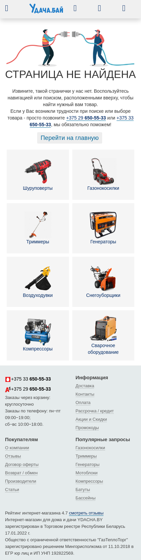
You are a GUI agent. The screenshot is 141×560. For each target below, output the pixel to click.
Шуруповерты (38, 174)
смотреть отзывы (86, 512)
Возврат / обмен (21, 472)
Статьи (12, 489)
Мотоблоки (87, 472)
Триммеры (37, 228)
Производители (20, 481)
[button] (11, 8)
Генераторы (103, 228)
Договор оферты (22, 464)
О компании (17, 447)
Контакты (85, 394)
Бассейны (86, 497)
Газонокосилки (103, 174)
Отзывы (13, 456)
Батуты (83, 489)
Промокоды (87, 427)
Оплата (83, 402)
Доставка (85, 385)
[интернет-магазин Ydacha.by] (46, 11)
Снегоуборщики (103, 281)
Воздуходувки (38, 281)
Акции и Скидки (91, 419)
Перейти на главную (70, 138)
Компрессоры (38, 335)
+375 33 (28, 379)
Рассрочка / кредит (95, 410)
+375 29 (86, 118)
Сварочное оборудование (103, 335)
